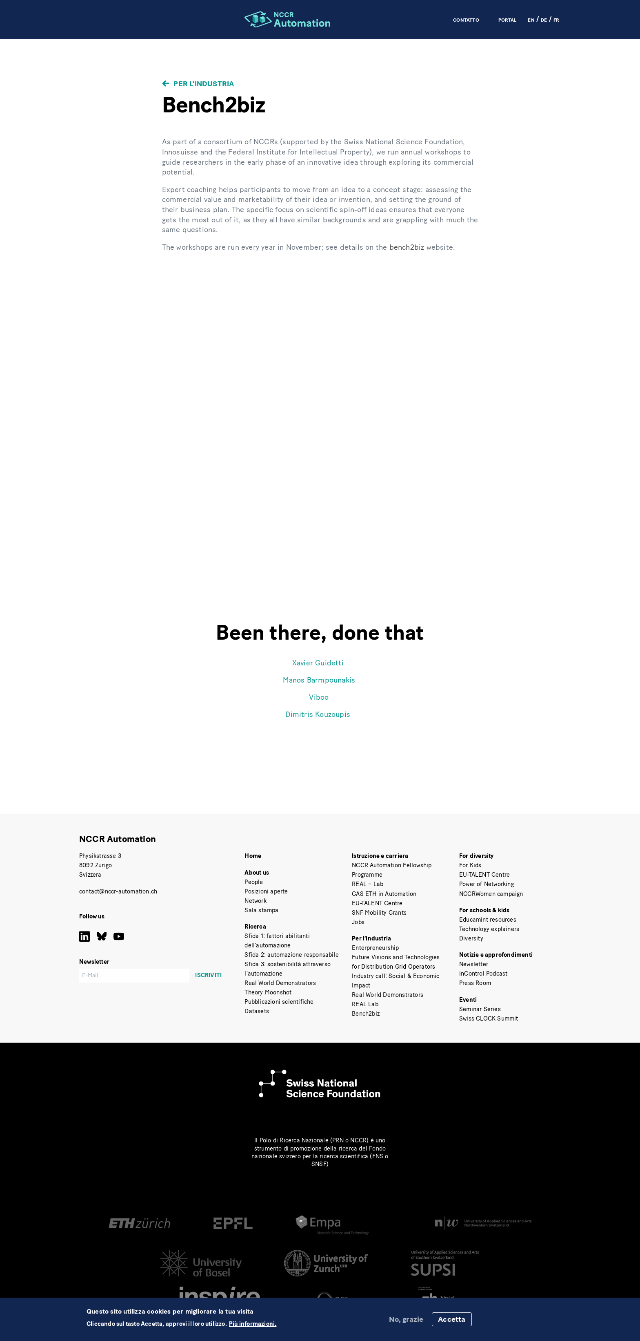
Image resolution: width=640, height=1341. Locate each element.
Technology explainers (489, 929)
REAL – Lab (367, 884)
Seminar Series (480, 1009)
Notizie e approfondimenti (496, 954)
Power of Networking (486, 884)
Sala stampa (261, 910)
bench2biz (406, 247)
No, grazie (406, 1319)
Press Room (475, 983)
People (253, 882)
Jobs (358, 922)
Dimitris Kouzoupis (317, 714)
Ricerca (255, 926)
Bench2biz (366, 1013)
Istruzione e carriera (380, 856)
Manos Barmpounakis (319, 680)
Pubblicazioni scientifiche (278, 1001)
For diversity (476, 856)
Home (252, 856)
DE (544, 19)
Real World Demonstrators (280, 983)
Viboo (319, 697)
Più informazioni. (252, 1324)
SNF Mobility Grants (379, 912)
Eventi (468, 999)
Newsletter (473, 964)
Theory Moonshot (267, 992)
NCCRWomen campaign (491, 894)
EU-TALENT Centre (377, 903)
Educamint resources (487, 919)
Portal (507, 19)
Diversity (471, 938)
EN (531, 19)
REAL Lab (365, 1004)
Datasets (256, 1011)
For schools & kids (484, 910)
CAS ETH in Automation (384, 894)
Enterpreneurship (375, 947)
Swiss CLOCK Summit (488, 1018)
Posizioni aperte (266, 891)
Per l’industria (203, 83)
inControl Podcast (483, 973)
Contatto (466, 19)
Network (255, 900)
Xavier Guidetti (318, 662)
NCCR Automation (117, 838)
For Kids (470, 865)
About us (256, 872)
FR (556, 19)
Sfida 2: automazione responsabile (291, 954)
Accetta (451, 1319)
